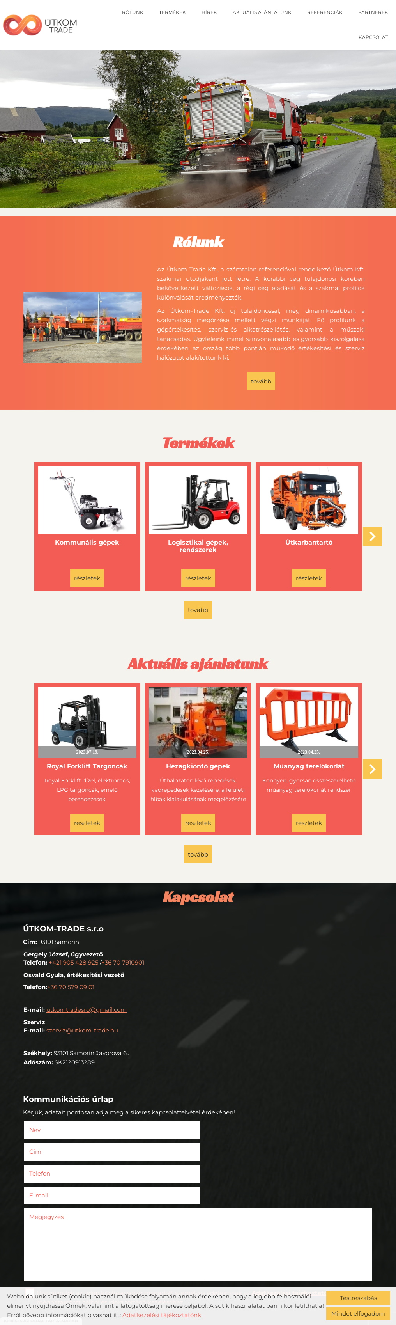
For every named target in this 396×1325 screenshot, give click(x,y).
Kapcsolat (373, 37)
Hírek (209, 12)
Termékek (172, 12)
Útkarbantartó (308, 542)
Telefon (52, 1150)
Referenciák (325, 12)
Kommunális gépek (87, 542)
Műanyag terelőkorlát (308, 765)
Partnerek (373, 12)
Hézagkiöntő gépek (198, 765)
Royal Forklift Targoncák (87, 765)
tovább (261, 381)
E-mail (225, 1150)
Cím (210, 1128)
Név (47, 1128)
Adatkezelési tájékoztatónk (161, 1315)
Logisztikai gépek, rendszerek (198, 545)
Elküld (36, 1281)
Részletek (87, 578)
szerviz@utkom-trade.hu (82, 1028)
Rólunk (132, 12)
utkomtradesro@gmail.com (86, 1008)
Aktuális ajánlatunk (262, 12)
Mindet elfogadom (358, 1313)
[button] (372, 536)
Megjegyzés (47, 1171)
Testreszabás (358, 1298)
